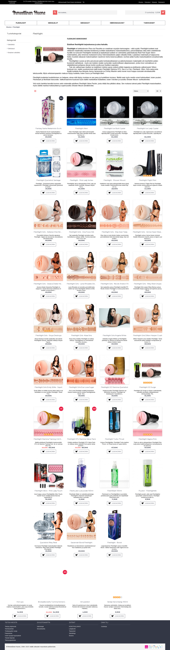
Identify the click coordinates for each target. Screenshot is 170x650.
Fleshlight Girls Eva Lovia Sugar (81, 387)
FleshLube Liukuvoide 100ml (81, 491)
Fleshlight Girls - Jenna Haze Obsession (148, 232)
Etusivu (8, 27)
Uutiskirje (104, 626)
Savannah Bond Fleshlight (81, 543)
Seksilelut (11, 44)
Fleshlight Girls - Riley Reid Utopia (147, 284)
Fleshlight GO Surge (147, 387)
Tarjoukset (72, 631)
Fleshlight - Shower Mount (114, 180)
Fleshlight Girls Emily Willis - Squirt (48, 387)
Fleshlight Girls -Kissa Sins (81, 335)
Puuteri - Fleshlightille (148, 491)
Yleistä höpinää (10, 638)
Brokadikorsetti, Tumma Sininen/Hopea (53, 602)
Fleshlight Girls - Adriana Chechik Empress (49, 232)
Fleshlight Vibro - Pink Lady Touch (48, 491)
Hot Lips (20, 602)
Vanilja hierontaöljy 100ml (117, 602)
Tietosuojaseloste (10, 640)
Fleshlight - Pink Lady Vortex (81, 180)
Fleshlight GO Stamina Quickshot (114, 387)
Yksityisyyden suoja (11, 631)
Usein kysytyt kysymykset (13, 635)
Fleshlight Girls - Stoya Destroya (48, 335)
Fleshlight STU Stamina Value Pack (81, 439)
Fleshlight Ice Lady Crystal (147, 128)
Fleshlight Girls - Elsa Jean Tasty (114, 232)
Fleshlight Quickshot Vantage (48, 180)
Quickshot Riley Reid (48, 543)
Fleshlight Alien (81, 128)
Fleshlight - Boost (114, 543)
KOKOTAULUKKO (75, 626)
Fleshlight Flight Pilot (147, 180)
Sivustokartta (41, 629)
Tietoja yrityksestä (10, 626)
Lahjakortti (72, 629)
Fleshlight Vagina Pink (148, 439)
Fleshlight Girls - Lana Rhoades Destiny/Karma (82, 284)
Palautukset (8, 633)
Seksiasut (11, 48)
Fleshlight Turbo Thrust (114, 439)
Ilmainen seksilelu (14, 52)
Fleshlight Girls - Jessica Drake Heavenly (49, 284)
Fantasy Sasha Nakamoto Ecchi (48, 128)
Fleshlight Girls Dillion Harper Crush (147, 335)
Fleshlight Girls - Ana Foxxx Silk (81, 232)
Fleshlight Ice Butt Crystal (114, 128)
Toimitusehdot (9, 629)
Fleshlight (16, 27)
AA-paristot (85, 602)
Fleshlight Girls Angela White (114, 335)
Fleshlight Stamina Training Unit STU (48, 439)
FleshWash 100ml (114, 491)
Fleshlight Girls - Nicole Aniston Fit (114, 284)
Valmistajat (40, 626)
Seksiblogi (72, 633)
